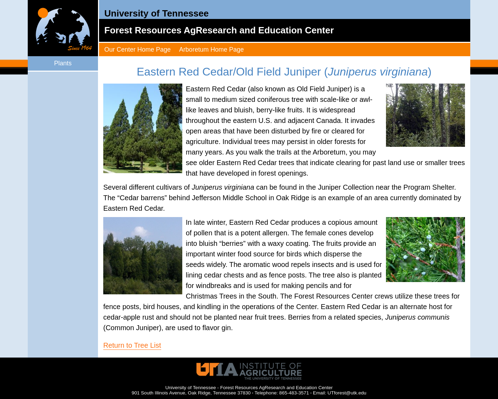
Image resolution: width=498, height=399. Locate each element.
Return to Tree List (132, 345)
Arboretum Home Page (211, 49)
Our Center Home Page (137, 49)
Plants (63, 63)
